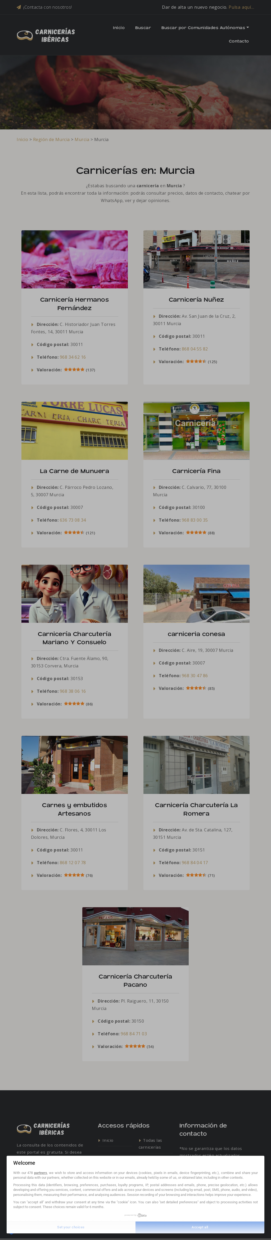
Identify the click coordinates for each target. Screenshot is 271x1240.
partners (40, 1173)
